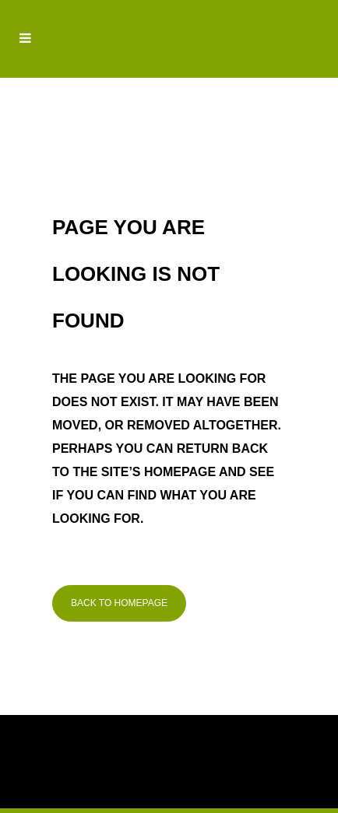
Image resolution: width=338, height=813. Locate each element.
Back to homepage (119, 602)
